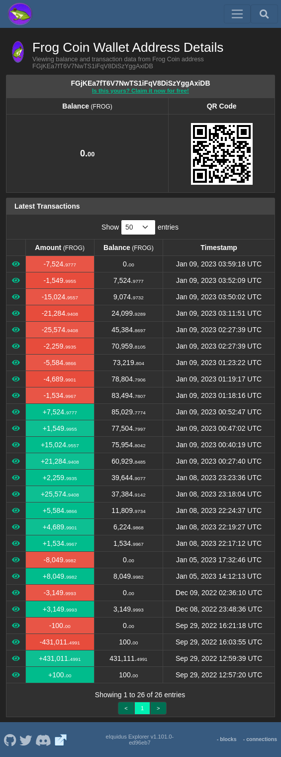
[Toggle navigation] (237, 13)
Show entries (140, 227)
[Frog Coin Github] (10, 740)
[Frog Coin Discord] (43, 740)
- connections (260, 739)
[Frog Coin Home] (20, 13)
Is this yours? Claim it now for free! (140, 90)
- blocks (227, 739)
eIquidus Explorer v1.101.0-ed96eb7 (139, 740)
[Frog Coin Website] (61, 740)
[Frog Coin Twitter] (26, 740)
